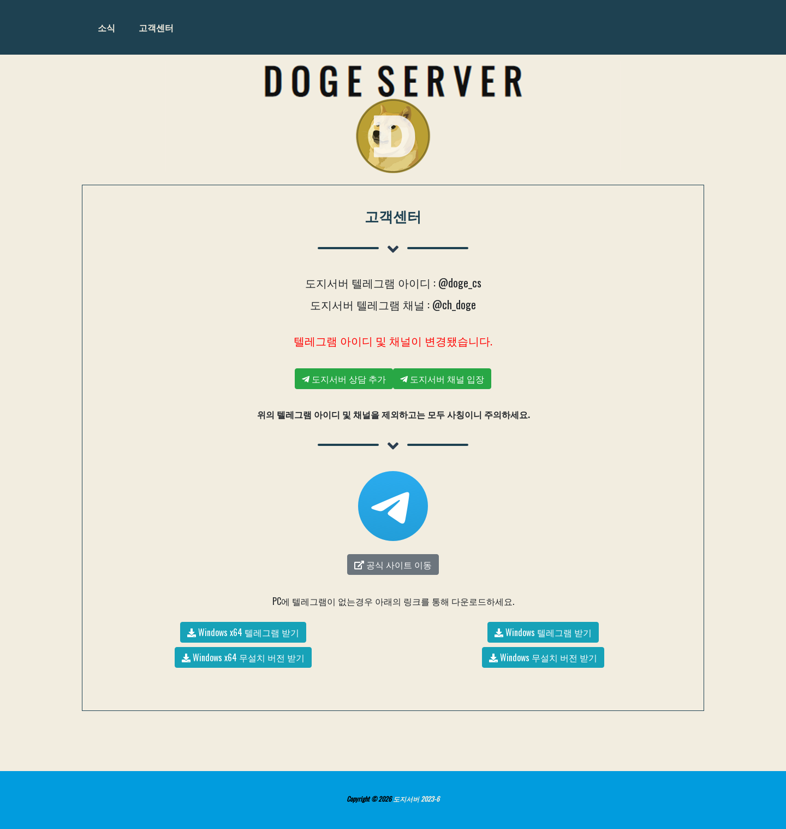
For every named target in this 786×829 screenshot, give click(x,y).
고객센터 (156, 27)
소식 (106, 27)
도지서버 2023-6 (416, 798)
